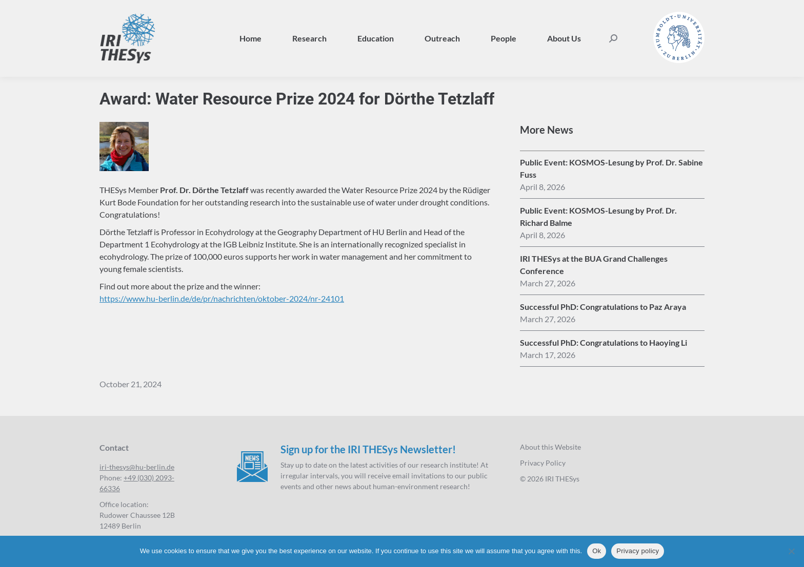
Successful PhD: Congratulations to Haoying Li (603, 342)
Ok (596, 551)
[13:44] (547, 319)
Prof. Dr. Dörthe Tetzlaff (204, 190)
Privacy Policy (543, 462)
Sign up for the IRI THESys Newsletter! (368, 449)
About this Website (550, 447)
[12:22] (547, 355)
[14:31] (547, 283)
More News (546, 129)
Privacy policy (637, 551)
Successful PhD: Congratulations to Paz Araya (603, 306)
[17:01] (542, 187)
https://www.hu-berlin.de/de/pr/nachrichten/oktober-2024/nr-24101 (221, 298)
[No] (791, 551)
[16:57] (542, 235)
